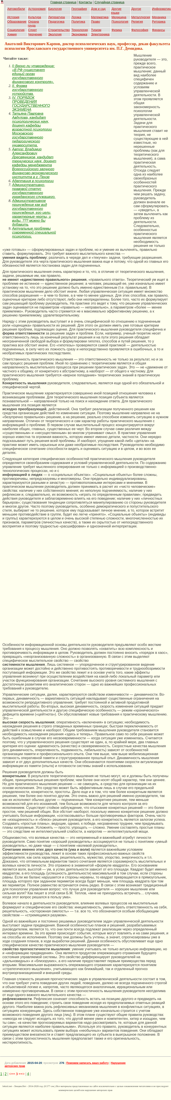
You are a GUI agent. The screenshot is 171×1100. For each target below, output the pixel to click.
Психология (120, 21)
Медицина (119, 17)
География (79, 9)
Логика (76, 17)
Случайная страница (110, 2)
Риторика (158, 21)
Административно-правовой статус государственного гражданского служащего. (33, 191)
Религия (137, 21)
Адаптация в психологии (33, 181)
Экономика (79, 34)
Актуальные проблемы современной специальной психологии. (34, 232)
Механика (159, 17)
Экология (54, 34)
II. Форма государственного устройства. (27, 90)
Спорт (32, 30)
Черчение (35, 34)
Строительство (59, 30)
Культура (34, 17)
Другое (136, 9)
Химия (12, 34)
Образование (16, 21)
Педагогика (56, 21)
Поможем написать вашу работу (87, 1063)
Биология (55, 9)
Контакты (85, 2)
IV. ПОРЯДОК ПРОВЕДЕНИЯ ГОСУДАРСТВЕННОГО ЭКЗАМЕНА (31, 103)
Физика (117, 30)
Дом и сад (98, 9)
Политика (78, 21)
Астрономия (37, 9)
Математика (99, 17)
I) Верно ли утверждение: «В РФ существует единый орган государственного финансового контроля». (33, 74)
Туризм (96, 30)
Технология (80, 30)
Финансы (158, 30)
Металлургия (140, 17)
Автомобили (16, 9)
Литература (56, 17)
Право (95, 21)
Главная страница (63, 2)
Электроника (100, 34)
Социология (15, 30)
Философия (139, 30)
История (13, 17)
